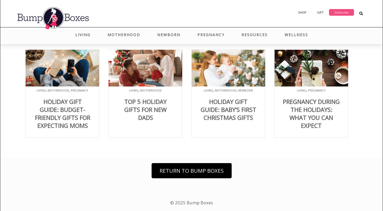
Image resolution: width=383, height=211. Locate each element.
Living (82, 34)
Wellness (296, 34)
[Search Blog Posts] (361, 13)
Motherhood (123, 34)
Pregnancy (210, 34)
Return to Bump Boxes (192, 170)
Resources (255, 34)
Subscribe (341, 12)
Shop (302, 12)
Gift (320, 12)
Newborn (168, 34)
